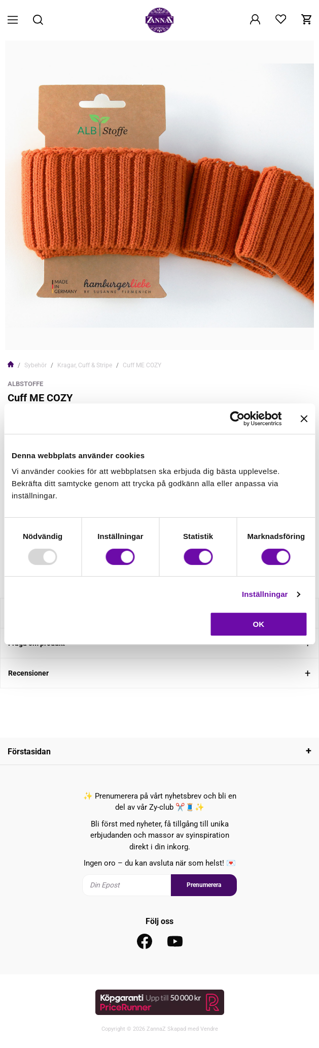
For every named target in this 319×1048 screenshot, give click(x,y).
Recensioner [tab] (28, 673)
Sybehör (35, 365)
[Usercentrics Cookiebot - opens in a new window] (237, 418)
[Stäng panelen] (303, 418)
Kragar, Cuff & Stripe (84, 365)
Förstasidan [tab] (29, 751)
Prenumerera (204, 884)
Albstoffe (25, 384)
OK (259, 624)
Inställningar (265, 594)
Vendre (209, 1029)
